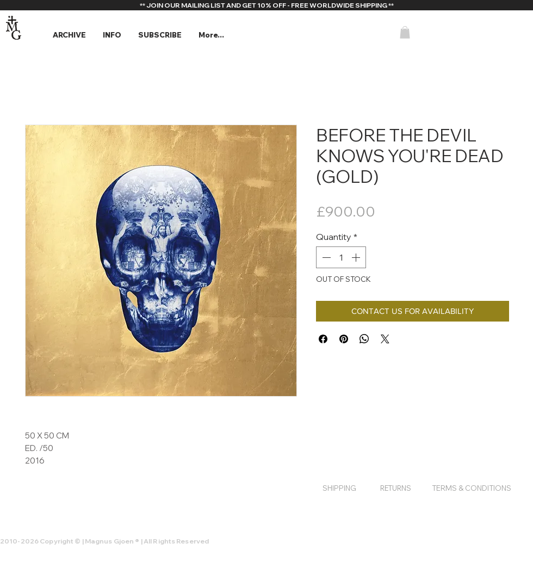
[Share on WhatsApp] (364, 338)
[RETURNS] (395, 488)
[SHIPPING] (339, 488)
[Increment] (356, 257)
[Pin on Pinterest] (343, 338)
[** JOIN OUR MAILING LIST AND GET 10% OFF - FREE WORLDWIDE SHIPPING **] (266, 5)
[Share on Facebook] (323, 338)
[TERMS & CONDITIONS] (471, 488)
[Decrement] (325, 257)
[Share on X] (385, 338)
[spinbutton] (341, 257)
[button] (69, 35)
